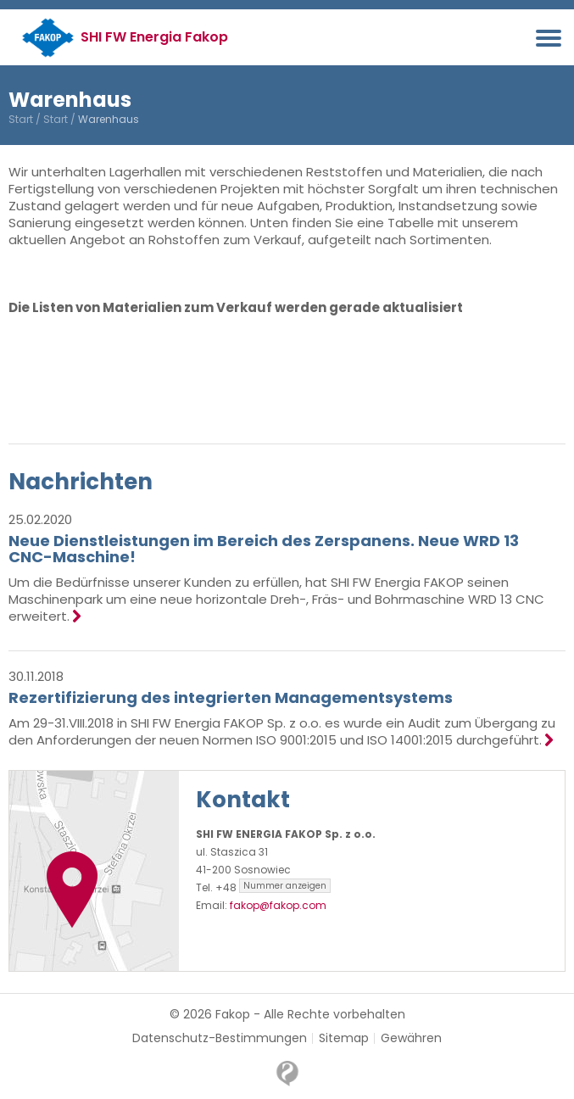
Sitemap (344, 1038)
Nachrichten (80, 481)
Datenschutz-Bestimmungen (219, 1038)
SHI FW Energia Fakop (154, 37)
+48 (273, 887)
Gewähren (411, 1038)
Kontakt (243, 799)
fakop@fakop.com (278, 905)
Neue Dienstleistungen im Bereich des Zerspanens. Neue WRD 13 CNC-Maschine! (263, 549)
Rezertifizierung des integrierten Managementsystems (230, 697)
